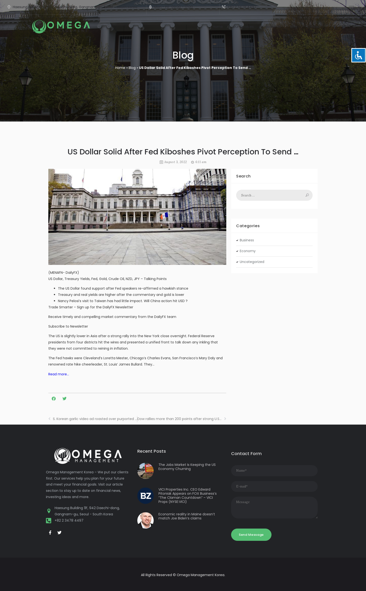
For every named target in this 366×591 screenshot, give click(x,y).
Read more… (58, 374)
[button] (354, 27)
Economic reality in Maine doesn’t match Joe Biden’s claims (186, 516)
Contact (314, 26)
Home (218, 26)
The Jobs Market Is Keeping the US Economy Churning (187, 466)
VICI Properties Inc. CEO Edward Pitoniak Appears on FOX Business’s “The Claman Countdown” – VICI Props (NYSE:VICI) (187, 495)
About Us (273, 26)
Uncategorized (252, 261)
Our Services (244, 26)
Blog (293, 26)
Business (247, 240)
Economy (248, 251)
